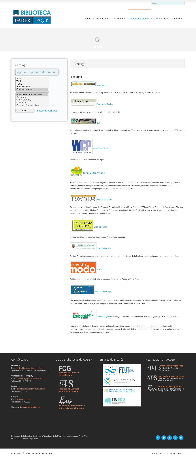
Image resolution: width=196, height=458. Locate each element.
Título (32, 81)
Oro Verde (32, 97)
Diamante (32, 102)
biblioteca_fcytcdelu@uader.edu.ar (31, 378)
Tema (32, 84)
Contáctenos (161, 18)
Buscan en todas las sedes (32, 94)
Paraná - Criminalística (32, 105)
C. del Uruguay (32, 99)
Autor (32, 78)
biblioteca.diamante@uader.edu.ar (31, 389)
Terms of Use (159, 453)
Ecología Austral (88, 227)
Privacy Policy (177, 453)
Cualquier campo (32, 89)
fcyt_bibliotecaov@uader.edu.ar (30, 368)
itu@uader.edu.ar (24, 399)
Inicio (88, 18)
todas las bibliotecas (32, 407)
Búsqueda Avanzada (47, 110)
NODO (86, 269)
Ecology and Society (91, 104)
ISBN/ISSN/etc (32, 86)
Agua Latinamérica (89, 148)
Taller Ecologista (90, 316)
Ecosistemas (88, 86)
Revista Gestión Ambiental (94, 173)
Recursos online (139, 18)
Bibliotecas (102, 18)
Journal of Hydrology (90, 292)
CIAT (85, 123)
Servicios (119, 18)
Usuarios (177, 18)
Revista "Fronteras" (91, 200)
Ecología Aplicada (90, 248)
